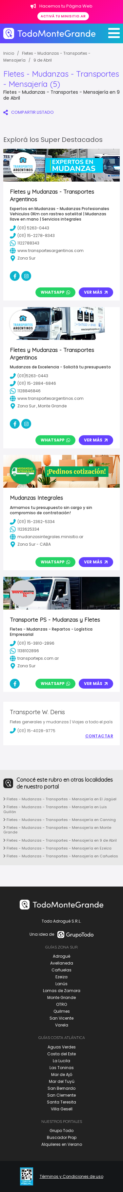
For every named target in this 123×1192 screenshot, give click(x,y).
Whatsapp (55, 292)
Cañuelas (61, 970)
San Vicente (61, 1018)
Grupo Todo (61, 1130)
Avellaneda (61, 963)
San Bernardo (61, 1088)
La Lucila (61, 1061)
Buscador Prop (61, 1137)
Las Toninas (62, 1067)
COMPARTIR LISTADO (28, 112)
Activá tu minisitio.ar (63, 16)
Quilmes (61, 1011)
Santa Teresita (61, 1102)
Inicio (8, 53)
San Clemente (61, 1095)
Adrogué (61, 956)
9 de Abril (42, 60)
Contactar (99, 736)
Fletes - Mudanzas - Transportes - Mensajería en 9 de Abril (60, 840)
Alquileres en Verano (61, 1144)
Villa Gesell (61, 1109)
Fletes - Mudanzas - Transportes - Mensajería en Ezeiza (57, 848)
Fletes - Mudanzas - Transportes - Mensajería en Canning (59, 819)
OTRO (61, 1004)
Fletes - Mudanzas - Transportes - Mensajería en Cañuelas (60, 856)
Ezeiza (61, 977)
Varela (61, 1025)
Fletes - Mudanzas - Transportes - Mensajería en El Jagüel (59, 799)
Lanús (61, 984)
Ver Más (96, 292)
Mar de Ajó (61, 1074)
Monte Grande (61, 997)
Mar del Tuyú (61, 1081)
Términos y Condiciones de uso (71, 1176)
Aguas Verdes (62, 1047)
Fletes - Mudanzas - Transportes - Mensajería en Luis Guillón (55, 809)
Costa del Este (61, 1054)
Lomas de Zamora (61, 990)
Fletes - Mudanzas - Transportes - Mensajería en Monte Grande (57, 830)
